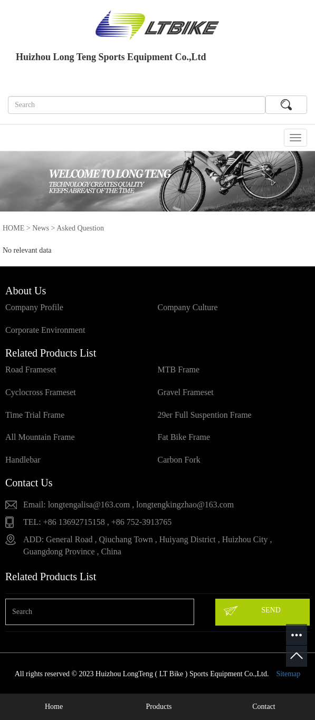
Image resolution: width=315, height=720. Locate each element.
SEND (251, 610)
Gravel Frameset (186, 392)
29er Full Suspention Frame (205, 414)
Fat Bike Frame (184, 437)
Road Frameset (30, 369)
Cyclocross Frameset (40, 392)
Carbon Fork (179, 459)
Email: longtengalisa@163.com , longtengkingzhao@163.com (128, 504)
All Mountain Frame (40, 437)
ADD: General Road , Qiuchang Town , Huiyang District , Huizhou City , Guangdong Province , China (147, 545)
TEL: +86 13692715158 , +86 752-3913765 (97, 521)
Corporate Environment (45, 329)
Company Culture (188, 307)
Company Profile (34, 307)
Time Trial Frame (34, 414)
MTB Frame (179, 369)
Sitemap (288, 674)
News (40, 228)
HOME (13, 228)
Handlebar (23, 459)
